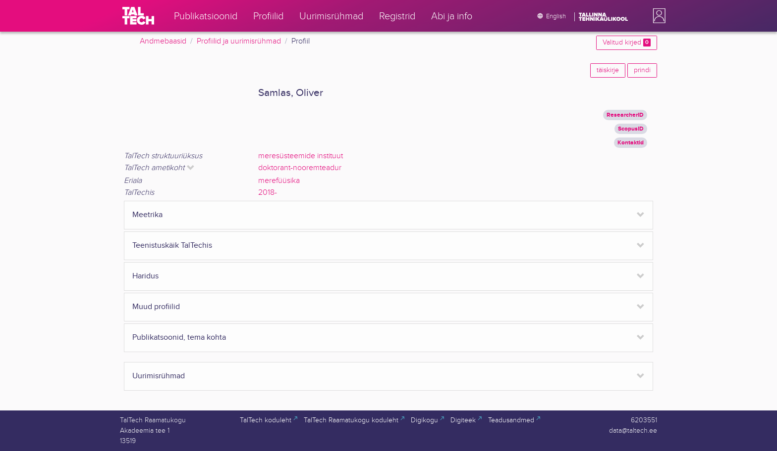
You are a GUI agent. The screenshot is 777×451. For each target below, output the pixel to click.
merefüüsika (279, 180)
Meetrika (147, 215)
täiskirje (608, 70)
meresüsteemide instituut (300, 156)
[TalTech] (138, 15)
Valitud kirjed (627, 42)
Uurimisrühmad (158, 376)
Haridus (145, 276)
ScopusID (631, 129)
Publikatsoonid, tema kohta (179, 337)
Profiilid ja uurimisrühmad (239, 41)
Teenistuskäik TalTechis (172, 245)
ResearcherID (625, 115)
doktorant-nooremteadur (299, 168)
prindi (642, 70)
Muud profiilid (156, 307)
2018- (267, 192)
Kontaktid (630, 142)
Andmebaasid (163, 41)
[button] (657, 16)
